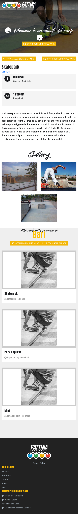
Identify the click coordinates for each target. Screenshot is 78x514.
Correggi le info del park (39, 44)
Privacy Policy (39, 463)
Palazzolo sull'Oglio (10, 504)
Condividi (6, 72)
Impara (5, 479)
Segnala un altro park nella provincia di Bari (39, 243)
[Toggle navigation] (73, 5)
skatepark (6, 475)
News (4, 487)
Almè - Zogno (9, 500)
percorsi (5, 471)
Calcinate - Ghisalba (12, 496)
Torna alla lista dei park (18, 59)
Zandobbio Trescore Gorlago (16, 508)
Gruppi (4, 483)
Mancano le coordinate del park (39, 34)
